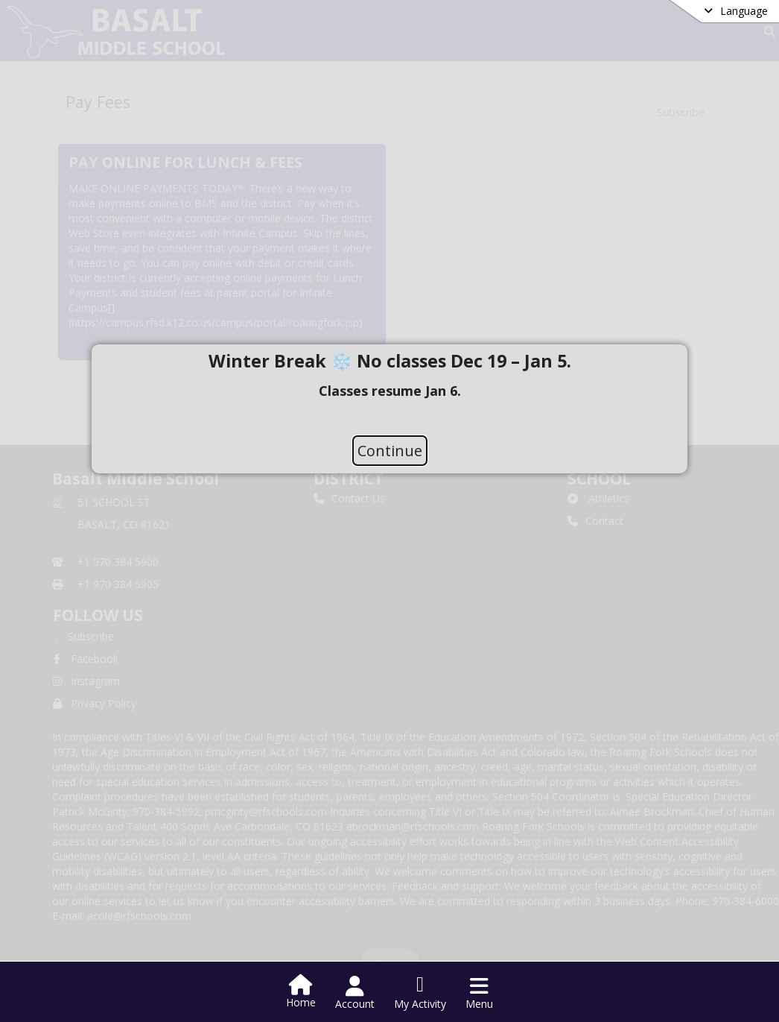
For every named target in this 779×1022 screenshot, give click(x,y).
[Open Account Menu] (355, 993)
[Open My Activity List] (420, 993)
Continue (389, 450)
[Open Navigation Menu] (479, 993)
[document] (389, 389)
